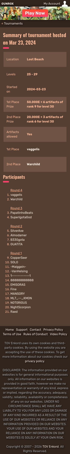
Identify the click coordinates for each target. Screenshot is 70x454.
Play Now (35, 13)
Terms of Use (12, 334)
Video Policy (58, 334)
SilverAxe (17, 231)
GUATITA (16, 244)
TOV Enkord (51, 446)
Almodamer (18, 235)
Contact (35, 329)
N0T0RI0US (18, 302)
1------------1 (20, 275)
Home (9, 329)
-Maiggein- (18, 267)
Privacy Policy (53, 329)
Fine (13, 289)
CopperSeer (18, 258)
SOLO (14, 262)
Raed (14, 311)
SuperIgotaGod (21, 217)
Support (21, 329)
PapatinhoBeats (21, 213)
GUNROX (7, 3)
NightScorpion (20, 307)
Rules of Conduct (36, 334)
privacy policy (34, 361)
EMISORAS (17, 284)
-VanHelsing (19, 271)
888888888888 (22, 280)
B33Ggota (17, 240)
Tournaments (13, 23)
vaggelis (33, 149)
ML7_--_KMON (21, 298)
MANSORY (17, 293)
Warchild (33, 164)
